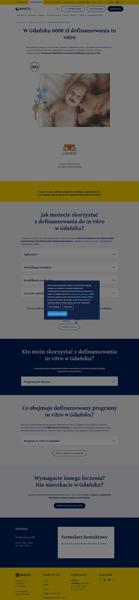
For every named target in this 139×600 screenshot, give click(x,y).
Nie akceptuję (54, 307)
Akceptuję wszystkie (57, 313)
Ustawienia (68, 307)
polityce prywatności (80, 294)
